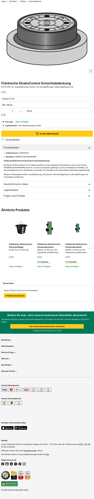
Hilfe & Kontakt (8, 346)
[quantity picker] (12, 111)
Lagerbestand (11, 190)
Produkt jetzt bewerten (15, 296)
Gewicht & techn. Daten (16, 184)
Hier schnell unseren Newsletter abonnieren (47, 326)
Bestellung (6, 340)
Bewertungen (8, 283)
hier (47, 454)
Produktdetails (11, 147)
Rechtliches (6, 365)
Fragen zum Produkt (14, 196)
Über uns (5, 358)
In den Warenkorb (47, 133)
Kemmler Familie (9, 371)
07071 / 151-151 (84, 444)
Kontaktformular (30, 451)
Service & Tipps (8, 352)
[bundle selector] (59, 110)
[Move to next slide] (90, 245)
